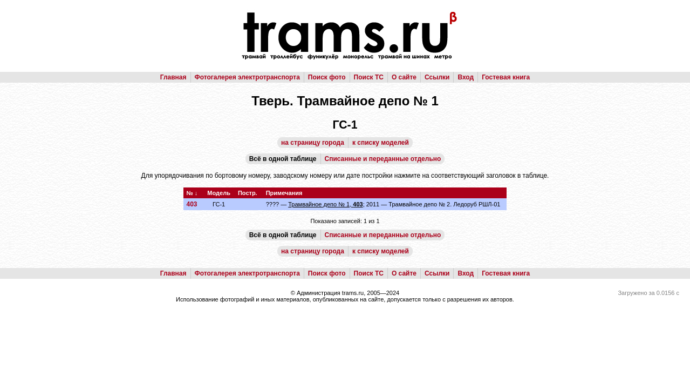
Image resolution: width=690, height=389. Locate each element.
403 (191, 204)
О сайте (404, 77)
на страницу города (312, 142)
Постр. (247, 193)
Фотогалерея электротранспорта (247, 77)
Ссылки (437, 77)
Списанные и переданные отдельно (383, 159)
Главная (173, 77)
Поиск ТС (369, 77)
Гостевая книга (506, 77)
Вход (465, 77)
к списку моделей (380, 142)
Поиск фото (327, 77)
